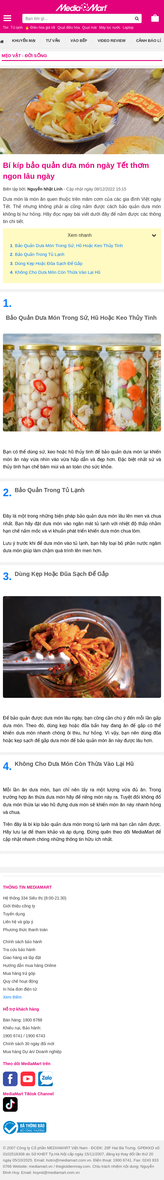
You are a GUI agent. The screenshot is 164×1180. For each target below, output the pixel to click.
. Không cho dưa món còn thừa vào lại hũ (55, 272)
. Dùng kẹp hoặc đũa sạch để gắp (46, 263)
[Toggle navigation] (7, 18)
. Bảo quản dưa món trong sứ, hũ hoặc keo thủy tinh (66, 245)
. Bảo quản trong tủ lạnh (37, 254)
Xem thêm (12, 997)
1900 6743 (35, 1035)
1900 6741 (12, 1035)
